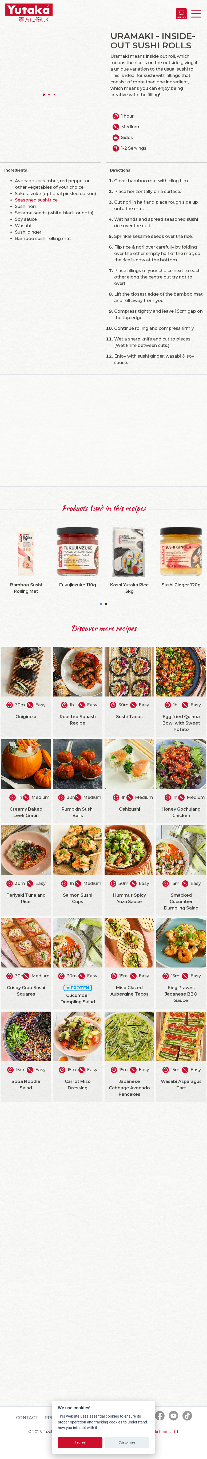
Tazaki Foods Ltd (162, 1431)
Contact (27, 1417)
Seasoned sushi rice (36, 200)
